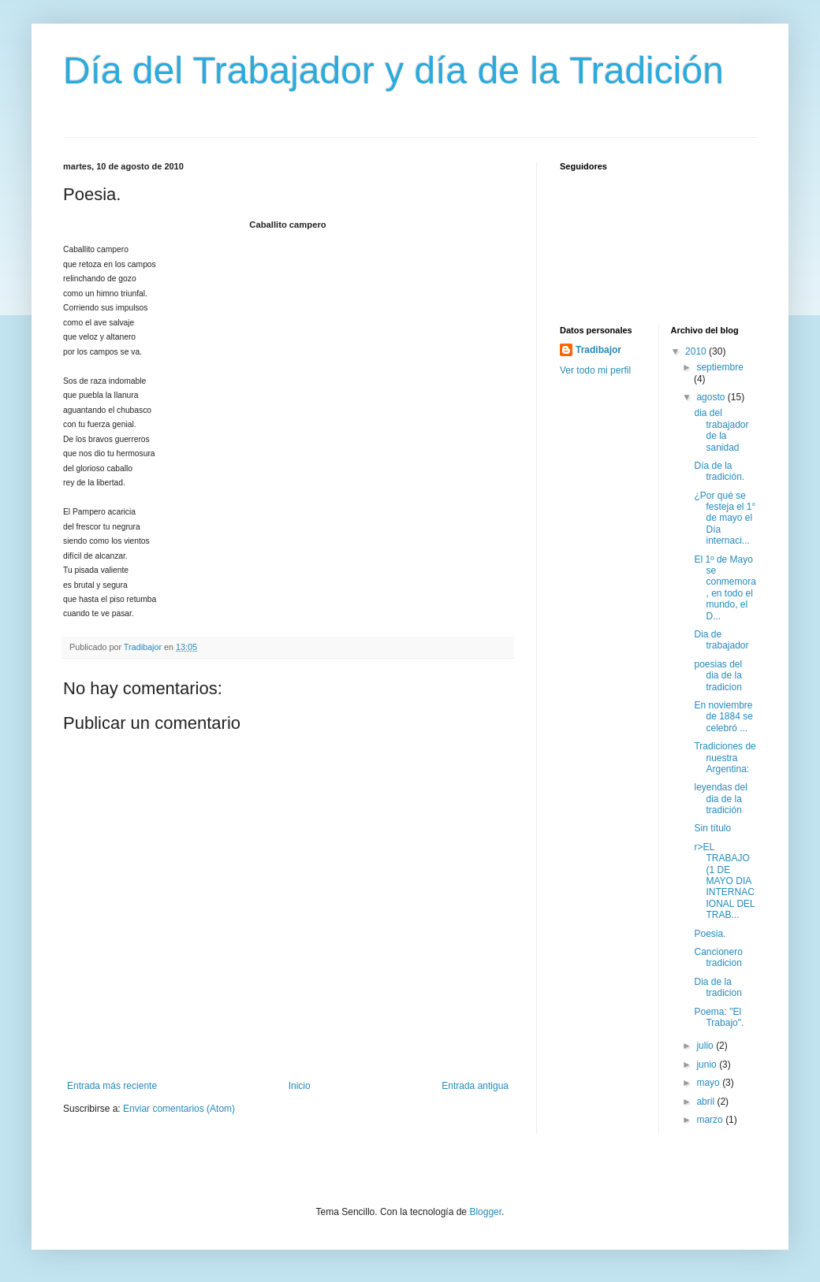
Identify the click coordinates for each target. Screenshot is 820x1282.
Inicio (300, 1085)
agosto (711, 397)
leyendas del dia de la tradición (720, 799)
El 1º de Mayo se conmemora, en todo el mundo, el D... (724, 588)
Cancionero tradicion (718, 957)
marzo (710, 1119)
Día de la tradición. (719, 471)
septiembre (719, 367)
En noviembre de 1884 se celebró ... (723, 717)
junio (707, 1064)
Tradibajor (598, 349)
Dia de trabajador (721, 640)
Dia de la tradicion (717, 987)
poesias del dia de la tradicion (718, 676)
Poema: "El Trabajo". (719, 1017)
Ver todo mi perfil (595, 370)
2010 (697, 351)
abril (706, 1101)
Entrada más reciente (112, 1085)
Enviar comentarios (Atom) (179, 1108)
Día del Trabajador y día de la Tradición (393, 70)
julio (706, 1045)
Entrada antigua (475, 1085)
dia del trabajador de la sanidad (721, 429)
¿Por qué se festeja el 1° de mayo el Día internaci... (724, 518)
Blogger (485, 1211)
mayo (709, 1082)
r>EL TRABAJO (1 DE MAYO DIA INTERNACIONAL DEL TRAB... (724, 881)
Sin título (712, 828)
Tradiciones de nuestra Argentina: (724, 758)
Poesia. (709, 933)
